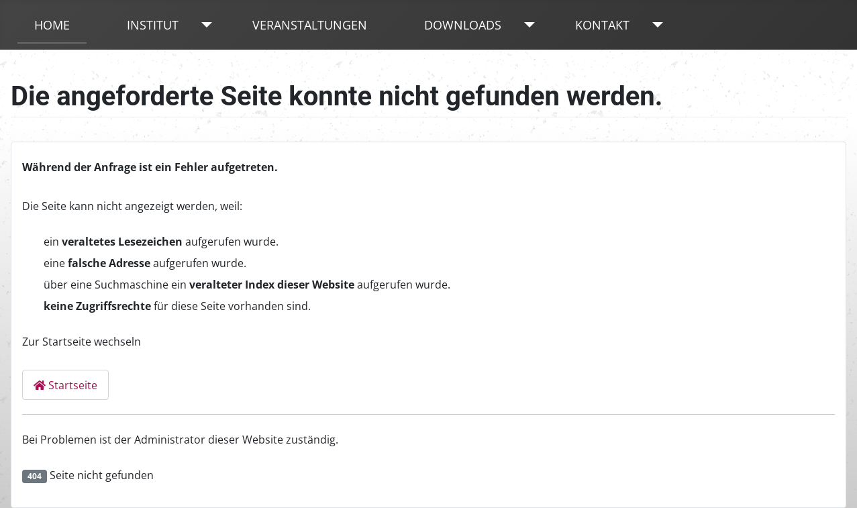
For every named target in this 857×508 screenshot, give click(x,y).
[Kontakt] (654, 25)
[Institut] (203, 25)
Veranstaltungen (309, 25)
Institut (153, 25)
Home (52, 25)
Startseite (65, 385)
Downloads (462, 25)
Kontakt (602, 25)
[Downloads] (526, 25)
